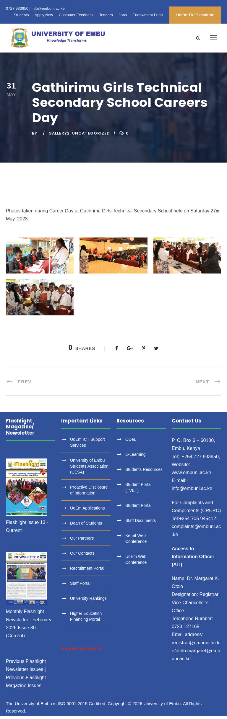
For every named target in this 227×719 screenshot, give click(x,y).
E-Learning (135, 457)
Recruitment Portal (87, 571)
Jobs (123, 15)
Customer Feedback (76, 15)
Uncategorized (91, 136)
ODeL (130, 442)
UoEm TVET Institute (195, 15)
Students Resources (144, 472)
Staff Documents (140, 523)
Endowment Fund (148, 15)
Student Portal (138, 508)
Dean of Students (86, 526)
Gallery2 (59, 136)
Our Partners (82, 541)
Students (21, 15)
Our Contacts (82, 556)
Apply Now (44, 15)
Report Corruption (81, 651)
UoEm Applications (87, 511)
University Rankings (88, 601)
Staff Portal (80, 586)
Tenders (106, 15)
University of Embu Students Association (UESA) (89, 469)
